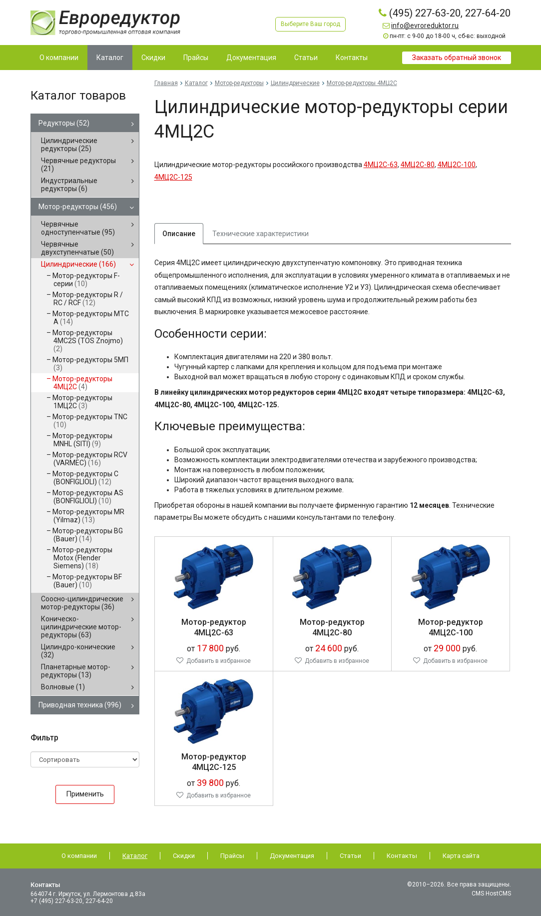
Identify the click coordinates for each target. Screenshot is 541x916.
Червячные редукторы (78, 165)
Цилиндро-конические (78, 651)
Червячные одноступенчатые (78, 228)
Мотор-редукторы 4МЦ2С (82, 383)
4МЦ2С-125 (173, 177)
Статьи (350, 855)
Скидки (184, 855)
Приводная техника (79, 705)
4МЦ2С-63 (381, 165)
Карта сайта (461, 855)
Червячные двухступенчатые (77, 248)
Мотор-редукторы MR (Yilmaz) (88, 516)
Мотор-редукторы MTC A (90, 318)
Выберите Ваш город (310, 24)
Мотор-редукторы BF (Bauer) (87, 581)
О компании (79, 855)
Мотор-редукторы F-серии (86, 280)
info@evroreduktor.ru (425, 26)
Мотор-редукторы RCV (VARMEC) (89, 459)
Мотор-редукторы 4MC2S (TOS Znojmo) (87, 341)
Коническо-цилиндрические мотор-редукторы (81, 627)
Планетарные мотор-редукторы (75, 671)
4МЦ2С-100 (457, 165)
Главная (166, 83)
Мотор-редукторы (77, 207)
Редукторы (63, 123)
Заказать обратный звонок (456, 58)
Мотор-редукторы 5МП (90, 364)
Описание (178, 234)
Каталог (196, 83)
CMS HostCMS (491, 893)
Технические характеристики (260, 234)
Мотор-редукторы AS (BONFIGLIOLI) (87, 497)
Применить (85, 793)
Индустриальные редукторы (69, 185)
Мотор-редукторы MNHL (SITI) (82, 440)
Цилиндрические (78, 264)
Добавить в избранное (218, 660)
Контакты (402, 855)
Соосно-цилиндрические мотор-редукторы (82, 603)
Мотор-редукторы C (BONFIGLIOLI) (85, 478)
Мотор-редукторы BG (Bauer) (87, 535)
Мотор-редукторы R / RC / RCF (87, 299)
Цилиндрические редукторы (69, 145)
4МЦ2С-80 (418, 165)
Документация (292, 855)
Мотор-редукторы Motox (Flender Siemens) (82, 558)
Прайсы (232, 855)
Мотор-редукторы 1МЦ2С (82, 402)
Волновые (63, 687)
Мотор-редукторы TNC (89, 421)
